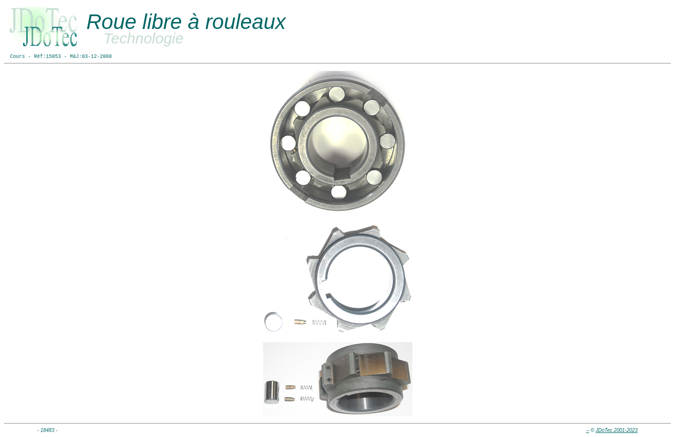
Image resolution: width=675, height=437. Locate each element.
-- (587, 430)
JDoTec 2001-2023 (617, 430)
